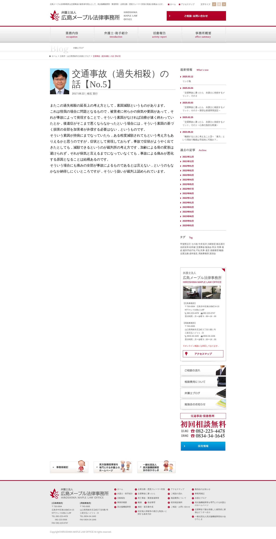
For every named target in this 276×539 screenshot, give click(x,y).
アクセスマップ (188, 4)
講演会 (212, 253)
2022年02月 (188, 170)
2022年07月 (188, 189)
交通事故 (200, 247)
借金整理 (151, 502)
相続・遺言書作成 (145, 507)
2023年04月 (188, 212)
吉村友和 (184, 247)
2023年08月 (188, 216)
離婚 (221, 250)
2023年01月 (188, 202)
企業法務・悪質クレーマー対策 (151, 489)
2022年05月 (188, 184)
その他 (194, 244)
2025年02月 (188, 221)
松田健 (192, 247)
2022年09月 (188, 193)
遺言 (207, 250)
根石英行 (220, 244)
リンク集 (187, 81)
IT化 (198, 250)
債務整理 (214, 250)
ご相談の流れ (176, 493)
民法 (214, 247)
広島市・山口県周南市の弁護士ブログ (75, 56)
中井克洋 (202, 244)
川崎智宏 (211, 244)
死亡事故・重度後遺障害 (148, 498)
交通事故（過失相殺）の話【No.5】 (107, 56)
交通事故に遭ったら (146, 493)
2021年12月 (188, 161)
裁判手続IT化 (189, 250)
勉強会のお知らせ (202, 489)
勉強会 (208, 247)
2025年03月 (188, 225)
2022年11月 (188, 198)
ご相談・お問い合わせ (180, 507)
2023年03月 (188, 207)
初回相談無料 (176, 502)
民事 (202, 250)
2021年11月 (188, 157)
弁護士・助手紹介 (125, 493)
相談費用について (178, 498)
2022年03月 (188, 175)
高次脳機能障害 (124, 507)
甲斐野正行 (185, 244)
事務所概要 (122, 502)
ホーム (173, 4)
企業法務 (184, 253)
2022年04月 (188, 179)
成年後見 (193, 253)
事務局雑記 (200, 493)
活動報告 (121, 498)
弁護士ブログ (200, 498)
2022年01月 (188, 166)
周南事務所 (203, 253)
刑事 (219, 247)
